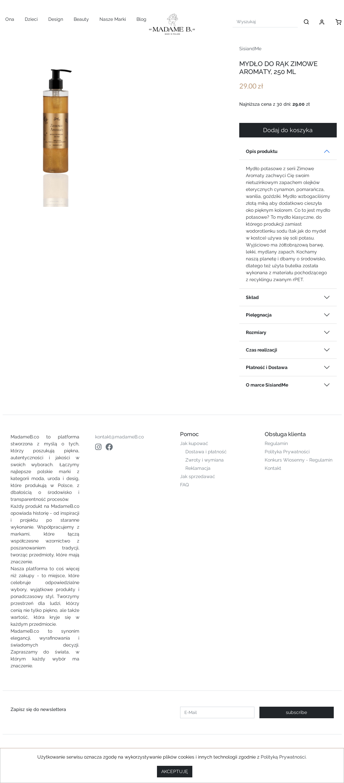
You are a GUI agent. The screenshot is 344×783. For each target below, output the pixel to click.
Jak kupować (194, 443)
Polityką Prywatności (283, 757)
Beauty (81, 19)
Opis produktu (262, 151)
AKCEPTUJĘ (174, 771)
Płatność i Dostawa (266, 367)
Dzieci (31, 19)
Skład (252, 297)
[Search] (265, 21)
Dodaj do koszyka (288, 130)
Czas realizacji (261, 350)
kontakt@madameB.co (119, 436)
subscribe (296, 712)
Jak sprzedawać (197, 476)
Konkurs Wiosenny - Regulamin (298, 460)
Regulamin (276, 443)
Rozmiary (256, 332)
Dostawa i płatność (206, 451)
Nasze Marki (112, 19)
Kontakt (273, 468)
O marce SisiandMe (267, 385)
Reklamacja (197, 468)
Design (55, 19)
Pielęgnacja (259, 314)
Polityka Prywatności (287, 451)
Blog (141, 19)
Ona (9, 19)
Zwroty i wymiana (204, 460)
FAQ (184, 484)
